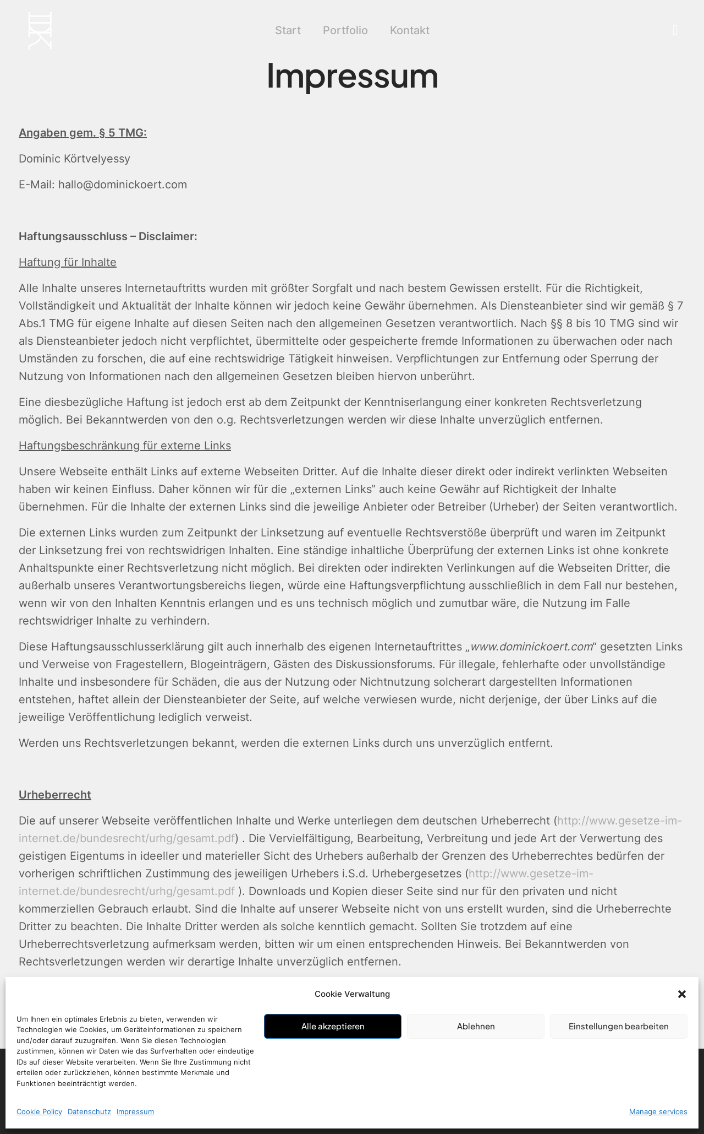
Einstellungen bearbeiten (619, 1026)
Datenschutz (89, 1111)
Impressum (135, 1111)
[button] (682, 994)
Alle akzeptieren (333, 1026)
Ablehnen (476, 1026)
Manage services (658, 1111)
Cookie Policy (39, 1111)
